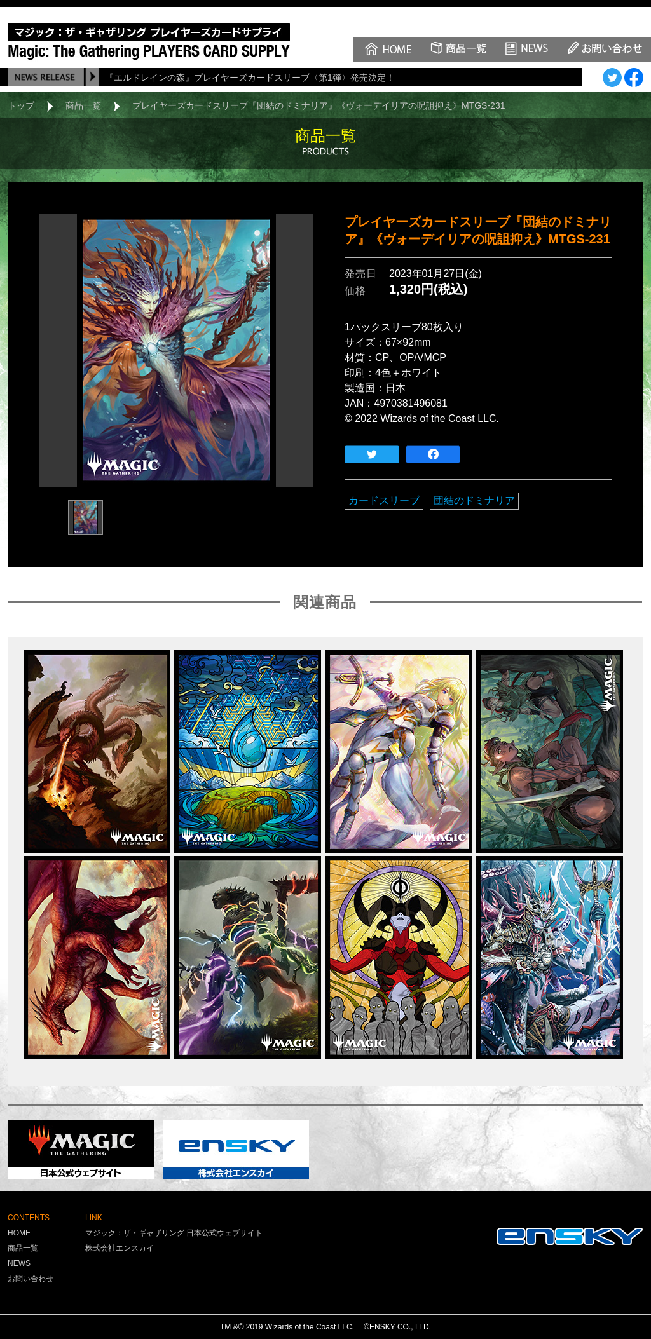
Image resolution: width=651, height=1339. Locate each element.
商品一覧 (83, 105)
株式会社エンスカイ (119, 1248)
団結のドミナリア (474, 500)
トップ (21, 105)
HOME (19, 1232)
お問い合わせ (30, 1278)
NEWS (19, 1263)
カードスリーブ (384, 500)
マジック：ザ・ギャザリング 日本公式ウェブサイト (174, 1232)
